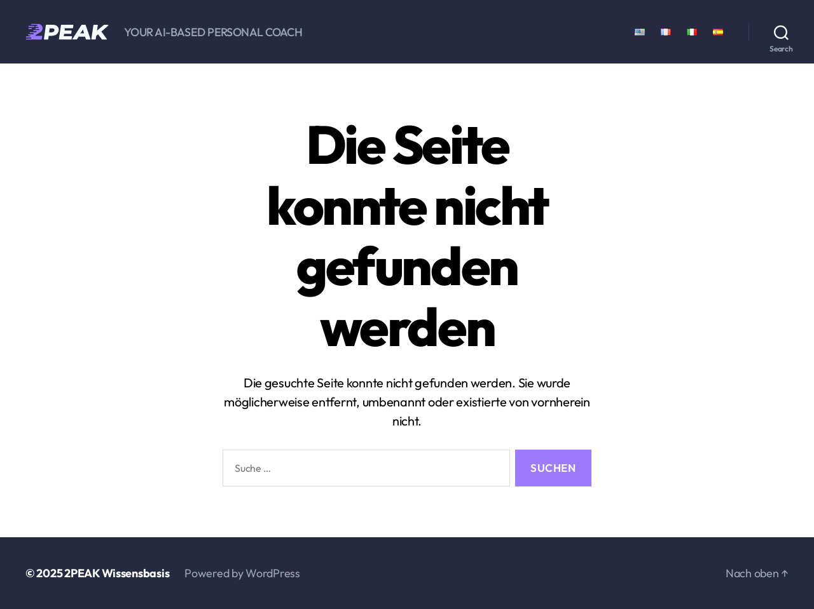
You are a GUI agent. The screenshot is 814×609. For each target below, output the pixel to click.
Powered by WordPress (242, 573)
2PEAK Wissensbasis (116, 573)
